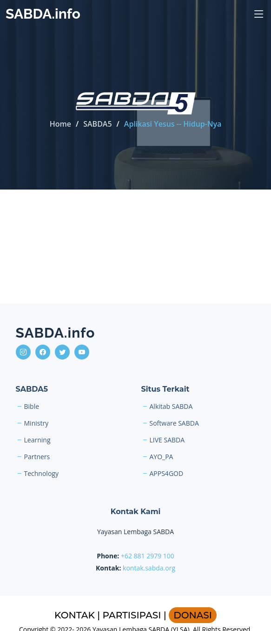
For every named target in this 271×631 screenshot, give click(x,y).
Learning (37, 440)
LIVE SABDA (167, 440)
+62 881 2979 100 (147, 555)
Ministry (36, 423)
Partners (37, 457)
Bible (32, 406)
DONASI (192, 615)
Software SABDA (174, 423)
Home (60, 124)
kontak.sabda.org (149, 567)
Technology (41, 473)
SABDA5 (97, 124)
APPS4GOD (167, 473)
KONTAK (74, 615)
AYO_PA (161, 457)
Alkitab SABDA (171, 406)
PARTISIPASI (132, 615)
